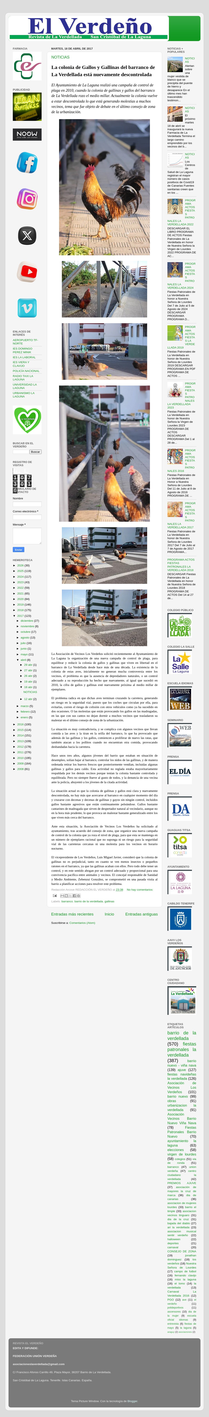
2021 (21, 593)
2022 (21, 587)
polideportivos (175, 1307)
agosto (25, 637)
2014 (21, 735)
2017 (21, 615)
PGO (170, 1299)
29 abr (28, 664)
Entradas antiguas (141, 914)
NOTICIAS (60, 57)
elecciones (175, 1150)
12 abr (28, 699)
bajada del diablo (178, 1223)
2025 (21, 571)
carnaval (172, 1247)
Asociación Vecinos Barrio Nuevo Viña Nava (181, 1118)
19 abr (28, 681)
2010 (21, 758)
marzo (25, 706)
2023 (21, 582)
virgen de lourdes (181, 1154)
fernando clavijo (185, 1275)
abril (24, 659)
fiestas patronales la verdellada (181, 1049)
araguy (170, 1332)
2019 (21, 604)
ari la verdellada (178, 1227)
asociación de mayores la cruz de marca (181, 1191)
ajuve (182, 1070)
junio (24, 648)
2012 (21, 746)
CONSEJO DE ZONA (181, 1251)
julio (24, 643)
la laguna (185, 1327)
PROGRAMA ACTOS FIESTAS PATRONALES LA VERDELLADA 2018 (180, 565)
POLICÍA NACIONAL (26, 371)
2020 (21, 599)
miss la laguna (185, 1279)
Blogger (132, 1401)
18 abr (28, 687)
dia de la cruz (178, 1219)
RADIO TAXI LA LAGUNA (23, 377)
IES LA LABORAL (24, 357)
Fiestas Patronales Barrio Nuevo (181, 1132)
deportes (173, 1243)
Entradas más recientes (72, 914)
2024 (21, 576)
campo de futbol (185, 1271)
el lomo (179, 1283)
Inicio (109, 914)
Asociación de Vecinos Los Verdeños (181, 1087)
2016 (21, 724)
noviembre (28, 626)
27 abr (28, 670)
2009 (21, 763)
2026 (21, 565)
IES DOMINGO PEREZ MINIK (22, 350)
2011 (21, 752)
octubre (26, 631)
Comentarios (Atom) (82, 922)
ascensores (174, 1311)
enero (25, 717)
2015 (21, 729)
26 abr (28, 675)
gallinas (109, 901)
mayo (25, 654)
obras (171, 1101)
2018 (21, 610)
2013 (21, 741)
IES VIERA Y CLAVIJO (21, 364)
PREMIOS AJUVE (181, 1183)
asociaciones (185, 1332)
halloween (173, 1239)
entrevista (173, 1323)
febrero (26, 711)
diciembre (27, 620)
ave (184, 1299)
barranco (67, 901)
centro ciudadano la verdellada (181, 1175)
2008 (21, 769)
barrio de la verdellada (88, 901)
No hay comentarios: (140, 889)
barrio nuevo (177, 1096)
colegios (180, 1159)
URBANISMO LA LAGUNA (23, 394)
